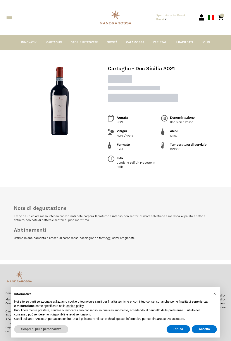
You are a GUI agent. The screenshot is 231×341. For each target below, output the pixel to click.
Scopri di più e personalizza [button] (41, 329)
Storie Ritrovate (84, 42)
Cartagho (54, 42)
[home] (115, 17)
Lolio (206, 42)
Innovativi (29, 42)
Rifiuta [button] (178, 329)
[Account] (201, 17)
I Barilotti (184, 42)
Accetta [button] (204, 329)
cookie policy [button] (75, 306)
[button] (214, 293)
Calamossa (135, 42)
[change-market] (174, 17)
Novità (112, 42)
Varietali (160, 42)
